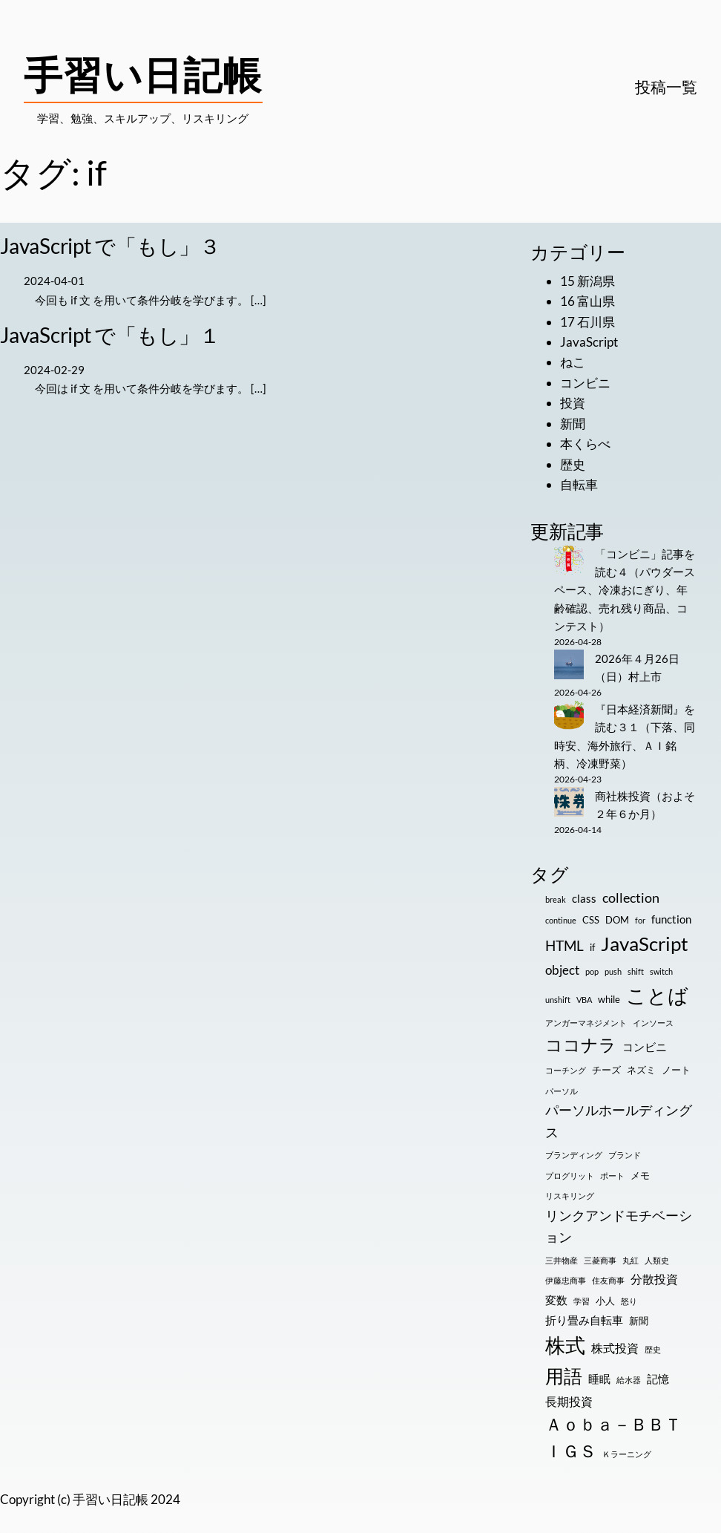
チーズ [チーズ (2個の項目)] (606, 1070)
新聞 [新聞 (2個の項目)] (638, 1321)
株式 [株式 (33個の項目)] (565, 1345)
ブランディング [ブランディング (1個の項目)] (573, 1155)
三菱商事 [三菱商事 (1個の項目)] (600, 1260)
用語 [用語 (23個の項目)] (563, 1376)
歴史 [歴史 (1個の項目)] (653, 1349)
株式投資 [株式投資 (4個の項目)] (615, 1348)
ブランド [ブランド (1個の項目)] (624, 1155)
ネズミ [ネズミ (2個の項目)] (641, 1070)
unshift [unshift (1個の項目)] (557, 999)
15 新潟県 (587, 281)
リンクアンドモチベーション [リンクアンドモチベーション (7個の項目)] (618, 1226)
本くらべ (585, 443)
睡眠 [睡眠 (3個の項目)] (599, 1379)
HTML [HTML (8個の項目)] (564, 945)
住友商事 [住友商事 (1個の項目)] (608, 1280)
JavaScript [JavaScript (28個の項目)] (644, 943)
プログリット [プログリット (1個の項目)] (569, 1175)
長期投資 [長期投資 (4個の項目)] (569, 1401)
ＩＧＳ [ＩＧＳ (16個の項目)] (570, 1451)
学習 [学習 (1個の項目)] (581, 1301)
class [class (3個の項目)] (584, 898)
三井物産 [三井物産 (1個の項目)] (561, 1260)
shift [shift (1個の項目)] (636, 971)
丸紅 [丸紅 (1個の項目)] (630, 1260)
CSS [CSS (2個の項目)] (590, 920)
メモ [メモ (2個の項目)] (640, 1175)
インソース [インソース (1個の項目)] (653, 1022)
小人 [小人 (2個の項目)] (605, 1301)
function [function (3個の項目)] (671, 919)
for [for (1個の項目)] (640, 920)
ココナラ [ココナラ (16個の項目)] (580, 1045)
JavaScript (589, 342)
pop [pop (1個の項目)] (592, 971)
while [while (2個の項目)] (609, 999)
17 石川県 (587, 322)
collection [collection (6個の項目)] (630, 897)
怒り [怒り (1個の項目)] (629, 1301)
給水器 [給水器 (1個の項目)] (628, 1380)
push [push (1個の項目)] (613, 971)
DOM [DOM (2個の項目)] (617, 920)
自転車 (579, 484)
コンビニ (585, 382)
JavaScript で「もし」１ (110, 334)
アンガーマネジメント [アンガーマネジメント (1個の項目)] (586, 1022)
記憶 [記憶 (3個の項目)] (658, 1379)
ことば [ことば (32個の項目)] (657, 995)
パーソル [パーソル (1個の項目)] (561, 1091)
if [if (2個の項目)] (592, 947)
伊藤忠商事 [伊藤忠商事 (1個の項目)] (565, 1280)
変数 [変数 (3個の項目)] (556, 1300)
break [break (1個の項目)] (555, 899)
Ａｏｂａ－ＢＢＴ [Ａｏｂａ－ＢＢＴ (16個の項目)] (613, 1424)
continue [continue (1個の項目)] (560, 920)
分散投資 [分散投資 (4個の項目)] (654, 1279)
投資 (572, 403)
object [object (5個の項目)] (562, 970)
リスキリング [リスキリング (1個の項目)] (569, 1195)
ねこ (572, 362)
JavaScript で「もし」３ (110, 245)
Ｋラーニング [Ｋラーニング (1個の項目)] (626, 1454)
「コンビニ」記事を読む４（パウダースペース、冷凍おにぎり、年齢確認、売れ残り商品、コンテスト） (624, 590)
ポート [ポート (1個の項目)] (612, 1175)
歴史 (572, 464)
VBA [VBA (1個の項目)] (584, 999)
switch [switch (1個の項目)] (661, 971)
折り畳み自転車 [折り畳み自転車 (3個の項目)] (584, 1320)
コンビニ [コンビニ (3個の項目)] (644, 1047)
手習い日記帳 (143, 74)
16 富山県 (587, 301)
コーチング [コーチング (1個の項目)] (565, 1070)
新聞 (572, 423)
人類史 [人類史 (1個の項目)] (657, 1260)
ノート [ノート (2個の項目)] (676, 1070)
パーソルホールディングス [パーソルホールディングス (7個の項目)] (618, 1121)
